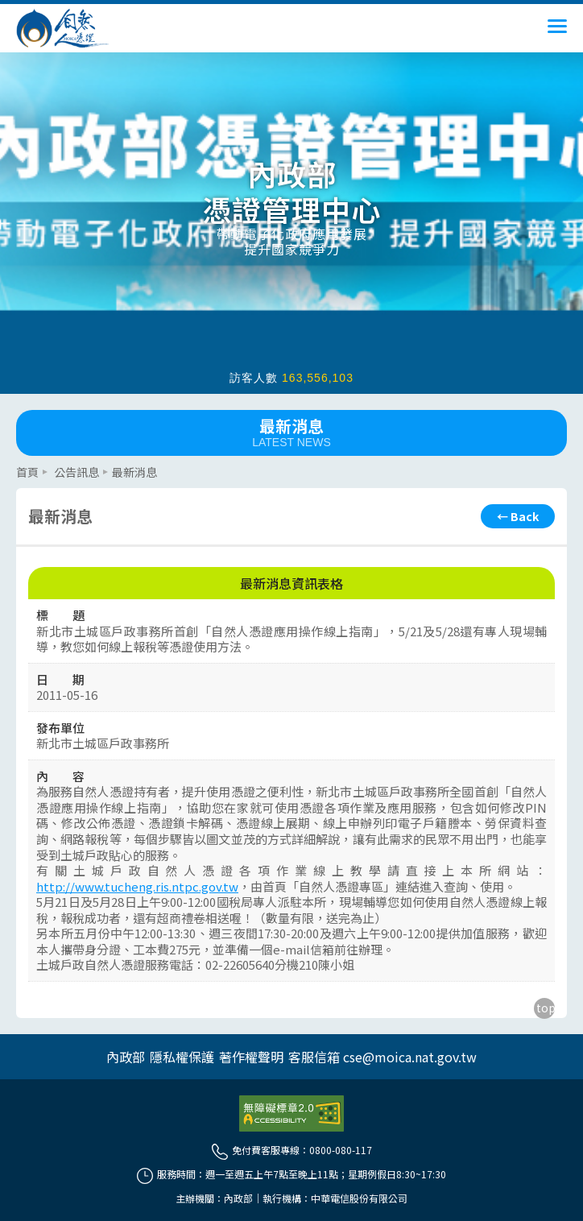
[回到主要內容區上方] (544, 1008)
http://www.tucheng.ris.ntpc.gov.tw (137, 886)
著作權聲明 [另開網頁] (251, 1056)
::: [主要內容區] (21, 462)
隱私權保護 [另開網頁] (182, 1056)
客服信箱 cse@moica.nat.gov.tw (382, 1056)
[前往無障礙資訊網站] (291, 1113)
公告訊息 (76, 472)
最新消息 (291, 431)
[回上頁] (518, 516)
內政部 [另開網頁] (125, 1056)
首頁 (27, 472)
